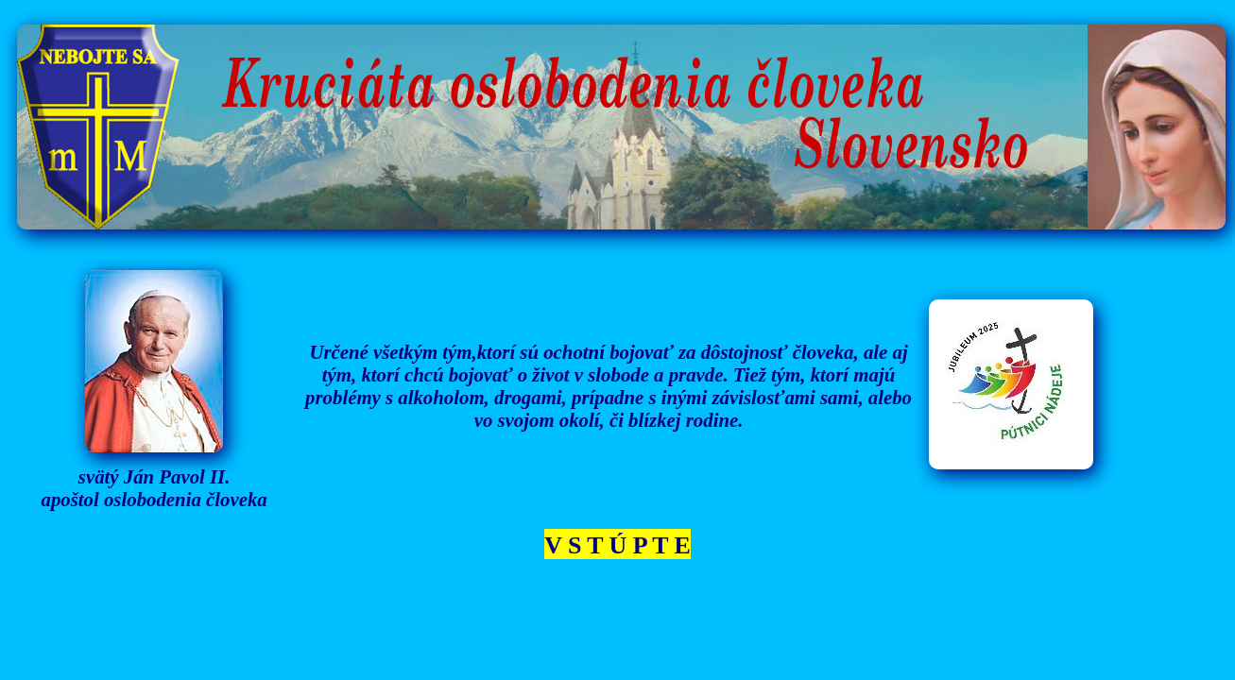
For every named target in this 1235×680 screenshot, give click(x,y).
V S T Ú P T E (617, 545)
